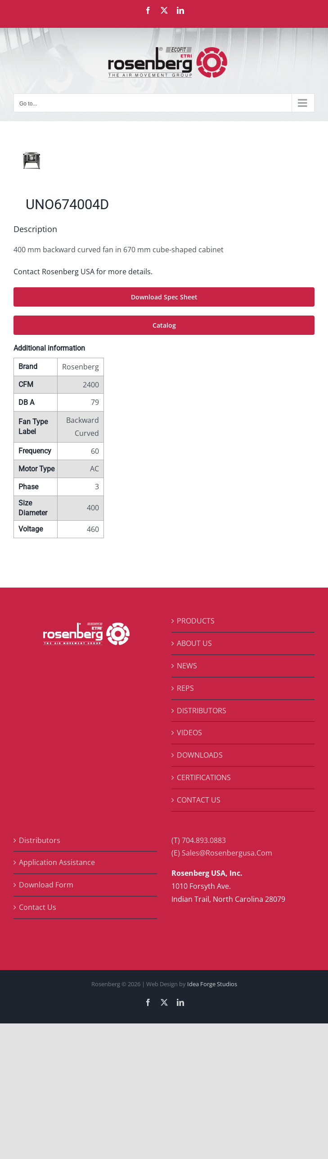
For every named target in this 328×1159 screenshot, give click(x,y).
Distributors (39, 840)
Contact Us (37, 907)
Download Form (46, 885)
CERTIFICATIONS (204, 777)
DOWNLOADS (200, 755)
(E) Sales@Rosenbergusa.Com (221, 853)
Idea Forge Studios (212, 984)
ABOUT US (194, 643)
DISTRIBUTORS (201, 711)
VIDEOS (189, 733)
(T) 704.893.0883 (198, 840)
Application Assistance (57, 862)
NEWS (187, 666)
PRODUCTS (196, 621)
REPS (185, 688)
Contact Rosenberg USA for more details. (83, 272)
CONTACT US (198, 800)
